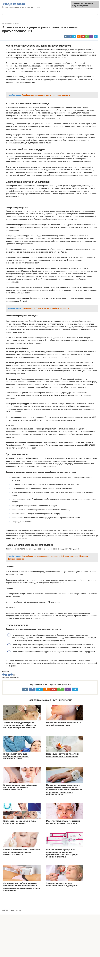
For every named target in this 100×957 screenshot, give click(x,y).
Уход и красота (13, 4)
